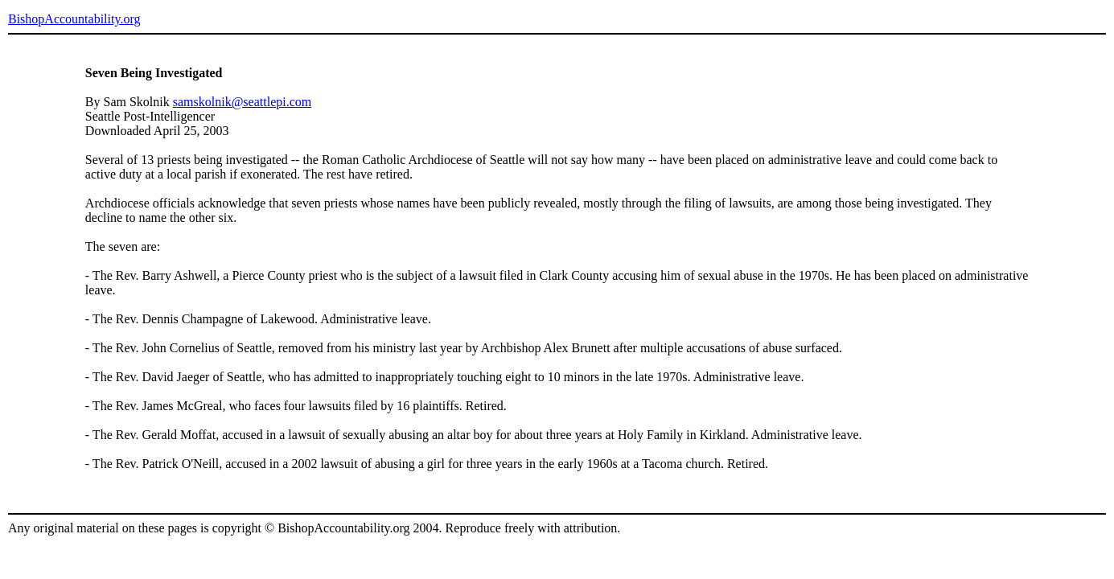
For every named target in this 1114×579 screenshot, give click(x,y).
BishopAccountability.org (74, 19)
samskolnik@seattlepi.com (242, 102)
